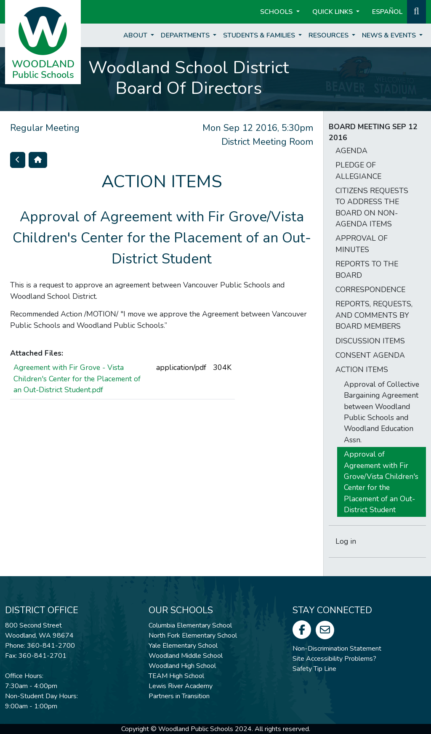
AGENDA (351, 151)
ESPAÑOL (387, 11)
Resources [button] (329, 35)
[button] (416, 11)
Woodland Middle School (186, 655)
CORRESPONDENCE (370, 290)
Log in (345, 541)
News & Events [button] (390, 35)
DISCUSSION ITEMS (370, 341)
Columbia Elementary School (190, 625)
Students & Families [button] (260, 35)
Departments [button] (186, 35)
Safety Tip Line (314, 668)
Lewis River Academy (181, 686)
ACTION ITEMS (361, 369)
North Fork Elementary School (193, 635)
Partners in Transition (179, 696)
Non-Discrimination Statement (337, 648)
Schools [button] (277, 11)
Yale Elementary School (183, 645)
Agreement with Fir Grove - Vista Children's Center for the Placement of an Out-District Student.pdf (77, 378)
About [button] (136, 35)
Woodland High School (182, 665)
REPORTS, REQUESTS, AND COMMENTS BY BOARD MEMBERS (373, 315)
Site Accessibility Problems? (334, 658)
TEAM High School (176, 676)
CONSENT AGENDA (370, 355)
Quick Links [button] (333, 11)
